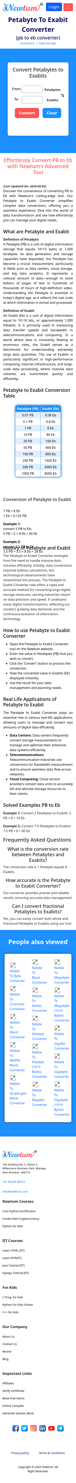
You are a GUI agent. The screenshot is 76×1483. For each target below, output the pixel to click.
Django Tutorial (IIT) (15, 1273)
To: (16, 99)
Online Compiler (13, 1406)
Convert (27, 113)
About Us (8, 1336)
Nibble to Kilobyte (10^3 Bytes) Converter (39, 1061)
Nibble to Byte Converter (17, 973)
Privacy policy (20, 1453)
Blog (5, 1359)
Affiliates (8, 1383)
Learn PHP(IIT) (11, 1258)
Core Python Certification (19, 1211)
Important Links (17, 1373)
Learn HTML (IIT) (13, 1250)
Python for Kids (12, 1226)
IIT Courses (12, 1240)
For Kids (9, 1287)
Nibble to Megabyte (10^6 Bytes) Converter (61, 1005)
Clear (52, 113)
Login (54, 7)
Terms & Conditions (52, 1453)
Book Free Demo (13, 1398)
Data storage (47, 43)
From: (16, 89)
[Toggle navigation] (68, 7)
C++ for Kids (10, 1312)
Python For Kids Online (17, 1305)
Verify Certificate (13, 1391)
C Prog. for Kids (12, 1297)
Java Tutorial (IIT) (13, 1265)
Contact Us (9, 1344)
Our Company (14, 1326)
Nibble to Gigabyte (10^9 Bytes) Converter (61, 1099)
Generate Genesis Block (18, 1413)
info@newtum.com (15, 1191)
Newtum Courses (18, 1201)
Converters (27, 43)
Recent (7, 1351)
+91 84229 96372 (13, 1182)
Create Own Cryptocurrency (20, 1219)
